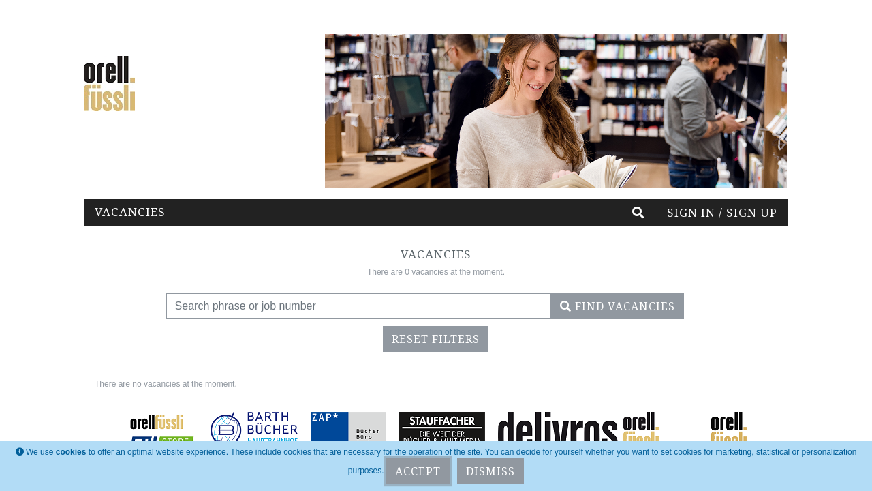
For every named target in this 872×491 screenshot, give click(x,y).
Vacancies (130, 212)
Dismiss (490, 471)
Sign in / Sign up (722, 212)
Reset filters (436, 338)
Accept (418, 471)
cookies (71, 452)
